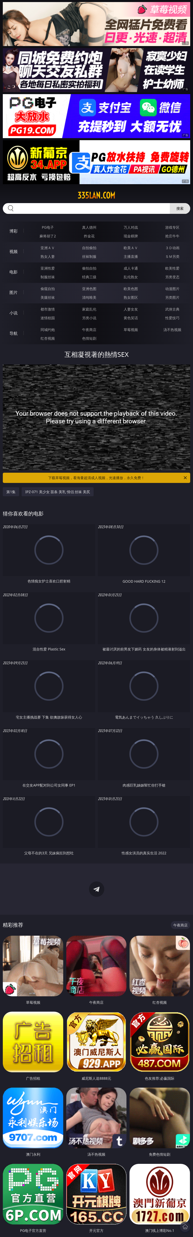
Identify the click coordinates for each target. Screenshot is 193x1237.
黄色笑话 (131, 317)
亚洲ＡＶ (48, 247)
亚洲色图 (89, 288)
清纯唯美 (89, 297)
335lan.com (96, 195)
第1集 (11, 491)
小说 (13, 313)
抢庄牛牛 (172, 236)
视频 (13, 251)
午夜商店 (89, 329)
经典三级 (89, 276)
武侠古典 (172, 309)
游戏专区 (172, 227)
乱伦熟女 (131, 276)
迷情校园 (48, 317)
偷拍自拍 (89, 268)
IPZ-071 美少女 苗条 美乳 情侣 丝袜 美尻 (57, 491)
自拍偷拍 (89, 247)
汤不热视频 (172, 329)
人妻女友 (131, 309)
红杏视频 (48, 338)
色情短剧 (89, 338)
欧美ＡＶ (131, 247)
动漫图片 (172, 288)
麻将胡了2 (48, 236)
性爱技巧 (172, 317)
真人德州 (89, 227)
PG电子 (48, 227)
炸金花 (89, 236)
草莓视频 (131, 329)
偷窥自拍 (48, 288)
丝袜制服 (89, 256)
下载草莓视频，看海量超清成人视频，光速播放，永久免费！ (117, 478)
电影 (13, 272)
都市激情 (48, 309)
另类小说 (89, 317)
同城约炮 (48, 329)
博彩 (13, 231)
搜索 (180, 208)
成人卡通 (131, 268)
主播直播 (131, 256)
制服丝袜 (48, 276)
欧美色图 (131, 288)
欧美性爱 (172, 268)
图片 (13, 292)
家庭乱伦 (89, 309)
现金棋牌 (131, 236)
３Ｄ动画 (172, 247)
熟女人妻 (48, 256)
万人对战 (131, 227)
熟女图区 (131, 297)
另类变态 (172, 276)
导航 (13, 333)
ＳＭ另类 (172, 256)
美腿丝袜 (48, 297)
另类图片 (172, 297)
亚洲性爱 (48, 268)
